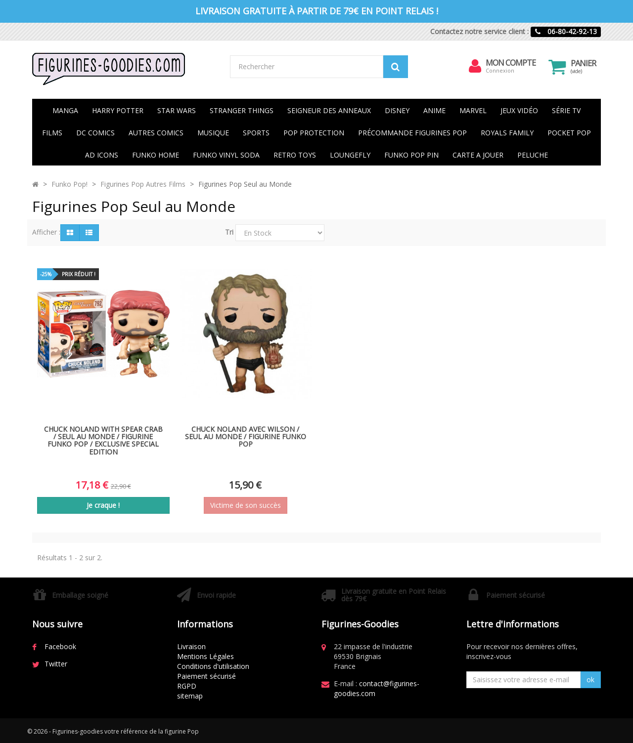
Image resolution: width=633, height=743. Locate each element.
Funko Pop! (69, 184)
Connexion (500, 70)
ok (590, 679)
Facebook (60, 646)
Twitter (56, 663)
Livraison (191, 646)
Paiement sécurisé (206, 676)
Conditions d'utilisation (213, 666)
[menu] (475, 66)
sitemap (190, 696)
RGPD (186, 686)
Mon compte (511, 63)
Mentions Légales (205, 656)
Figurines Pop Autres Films (142, 184)
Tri (229, 232)
